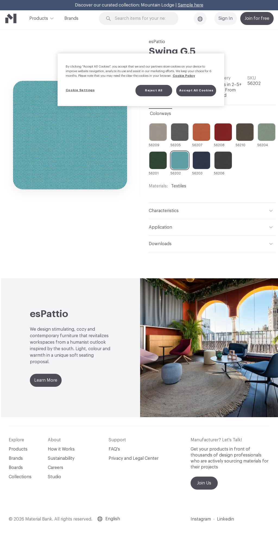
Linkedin (225, 519)
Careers (55, 467)
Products (38, 18)
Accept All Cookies (196, 90)
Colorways (160, 113)
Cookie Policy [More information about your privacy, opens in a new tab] (184, 75)
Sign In (226, 18)
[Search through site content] (142, 18)
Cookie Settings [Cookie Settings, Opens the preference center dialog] (80, 90)
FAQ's (114, 449)
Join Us (204, 483)
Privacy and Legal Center (134, 458)
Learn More (45, 380)
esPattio (157, 42)
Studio (54, 477)
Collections (20, 477)
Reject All (153, 90)
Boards (16, 467)
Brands (71, 18)
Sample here (190, 5)
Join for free (257, 18)
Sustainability (61, 458)
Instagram (201, 519)
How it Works (61, 449)
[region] (141, 79)
